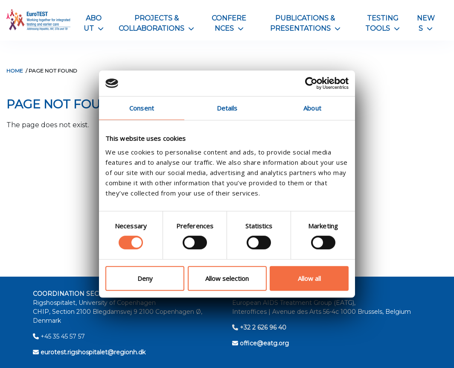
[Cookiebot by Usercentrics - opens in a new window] (311, 83)
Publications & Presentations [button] (305, 23)
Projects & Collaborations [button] (156, 23)
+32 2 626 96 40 (259, 327)
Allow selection (227, 278)
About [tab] (312, 108)
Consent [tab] (141, 108)
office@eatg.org (260, 343)
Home (14, 70)
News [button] (426, 23)
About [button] (94, 23)
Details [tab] (227, 108)
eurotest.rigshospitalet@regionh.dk (89, 352)
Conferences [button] (229, 23)
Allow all (309, 278)
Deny (145, 278)
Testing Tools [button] (382, 23)
